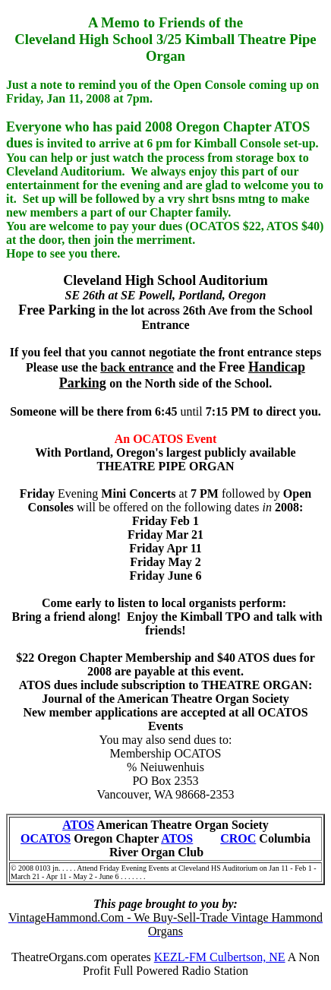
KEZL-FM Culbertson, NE (219, 956)
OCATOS (45, 838)
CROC (238, 838)
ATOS (78, 824)
